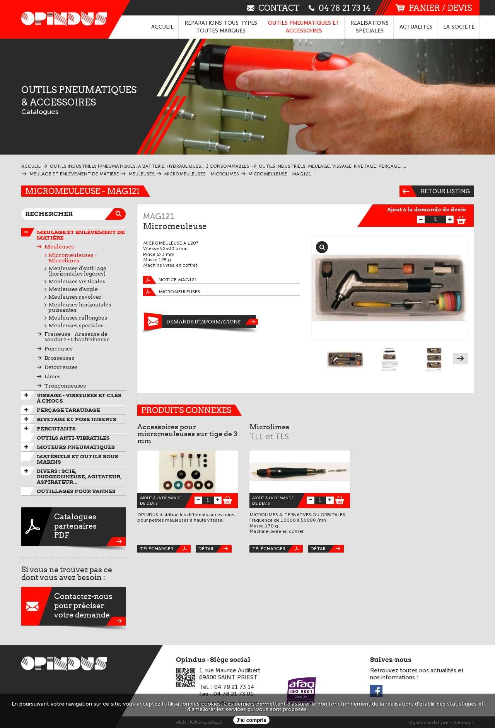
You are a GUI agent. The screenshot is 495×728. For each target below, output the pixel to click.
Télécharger (165, 549)
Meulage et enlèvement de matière (81, 235)
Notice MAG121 (170, 280)
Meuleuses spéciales (76, 325)
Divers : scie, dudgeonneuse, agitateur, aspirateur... (79, 476)
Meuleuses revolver (75, 297)
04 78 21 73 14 (340, 7)
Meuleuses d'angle (73, 289)
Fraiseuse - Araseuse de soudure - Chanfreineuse (77, 336)
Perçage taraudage (68, 410)
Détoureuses (61, 367)
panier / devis (433, 8)
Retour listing (434, 191)
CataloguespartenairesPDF (73, 526)
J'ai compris (251, 720)
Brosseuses (59, 358)
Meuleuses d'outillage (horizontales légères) (77, 271)
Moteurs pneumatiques (76, 447)
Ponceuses (58, 348)
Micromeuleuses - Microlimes (72, 258)
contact (273, 7)
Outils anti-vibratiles (73, 438)
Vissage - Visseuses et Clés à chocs (79, 398)
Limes (52, 376)
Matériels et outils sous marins (77, 459)
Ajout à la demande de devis (426, 209)
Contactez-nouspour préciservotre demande (73, 606)
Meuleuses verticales (76, 281)
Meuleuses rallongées (77, 318)
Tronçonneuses (65, 386)
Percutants (56, 428)
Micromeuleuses (171, 292)
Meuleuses (59, 246)
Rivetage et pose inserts (76, 419)
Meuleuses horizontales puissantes (79, 307)
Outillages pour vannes (76, 491)
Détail (215, 549)
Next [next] (460, 358)
